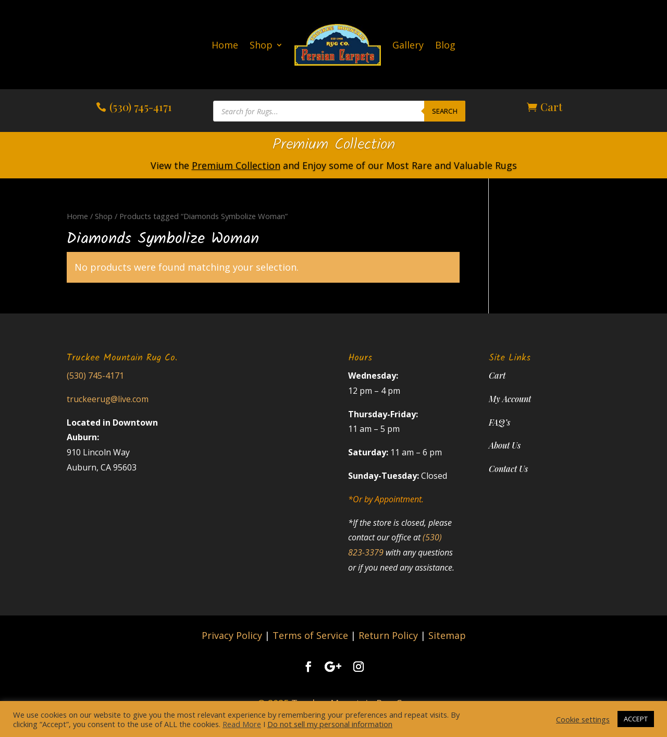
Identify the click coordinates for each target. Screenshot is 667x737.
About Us (505, 445)
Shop (261, 45)
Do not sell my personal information (329, 724)
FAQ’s (499, 422)
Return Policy (388, 635)
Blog (445, 45)
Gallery (408, 45)
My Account (510, 398)
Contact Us (508, 468)
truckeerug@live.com (108, 399)
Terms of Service (310, 635)
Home (225, 45)
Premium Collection (333, 145)
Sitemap (447, 635)
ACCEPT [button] (636, 718)
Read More (242, 724)
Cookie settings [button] (583, 719)
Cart (551, 107)
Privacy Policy (232, 635)
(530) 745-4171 (140, 107)
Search (445, 111)
